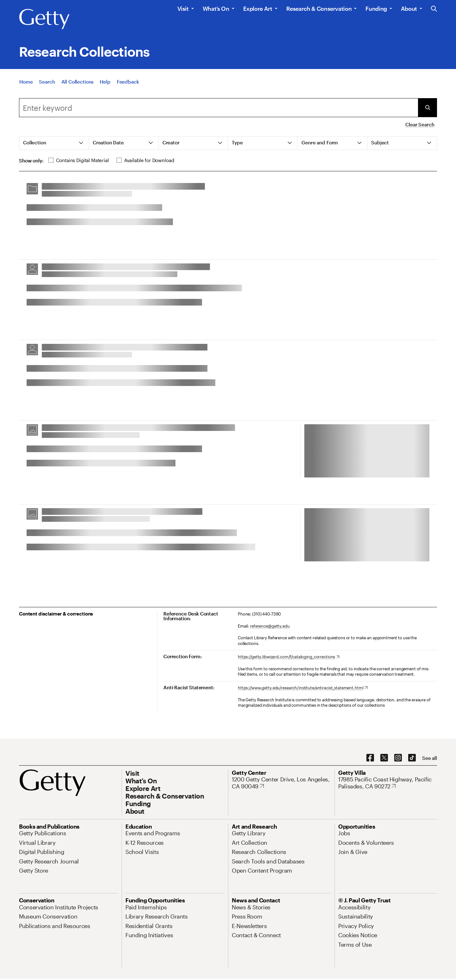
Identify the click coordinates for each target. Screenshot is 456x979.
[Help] (105, 84)
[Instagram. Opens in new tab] (398, 758)
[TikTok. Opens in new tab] (412, 758)
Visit (183, 8)
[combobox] (218, 107)
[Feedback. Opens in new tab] (128, 84)
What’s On (216, 8)
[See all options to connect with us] (429, 758)
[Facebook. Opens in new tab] (370, 758)
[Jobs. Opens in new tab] (344, 833)
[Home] (26, 84)
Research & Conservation (319, 8)
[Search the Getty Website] (434, 9)
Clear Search (419, 124)
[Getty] (44, 19)
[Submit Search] (427, 107)
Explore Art (257, 8)
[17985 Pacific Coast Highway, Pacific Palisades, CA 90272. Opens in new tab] (387, 783)
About (409, 8)
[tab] (54, 143)
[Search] (47, 84)
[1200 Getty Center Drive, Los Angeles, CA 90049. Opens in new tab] (281, 783)
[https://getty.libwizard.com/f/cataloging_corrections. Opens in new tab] (288, 657)
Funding (376, 8)
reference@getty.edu (270, 625)
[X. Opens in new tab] (384, 758)
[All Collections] (77, 84)
